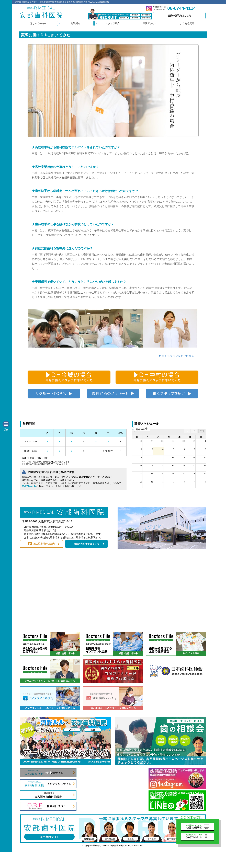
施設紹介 (75, 23)
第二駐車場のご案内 (44, 543)
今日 (202, 431)
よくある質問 (187, 23)
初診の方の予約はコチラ (86, 544)
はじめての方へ (38, 23)
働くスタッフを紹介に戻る (178, 355)
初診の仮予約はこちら (179, 15)
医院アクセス (150, 23)
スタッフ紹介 (113, 23)
